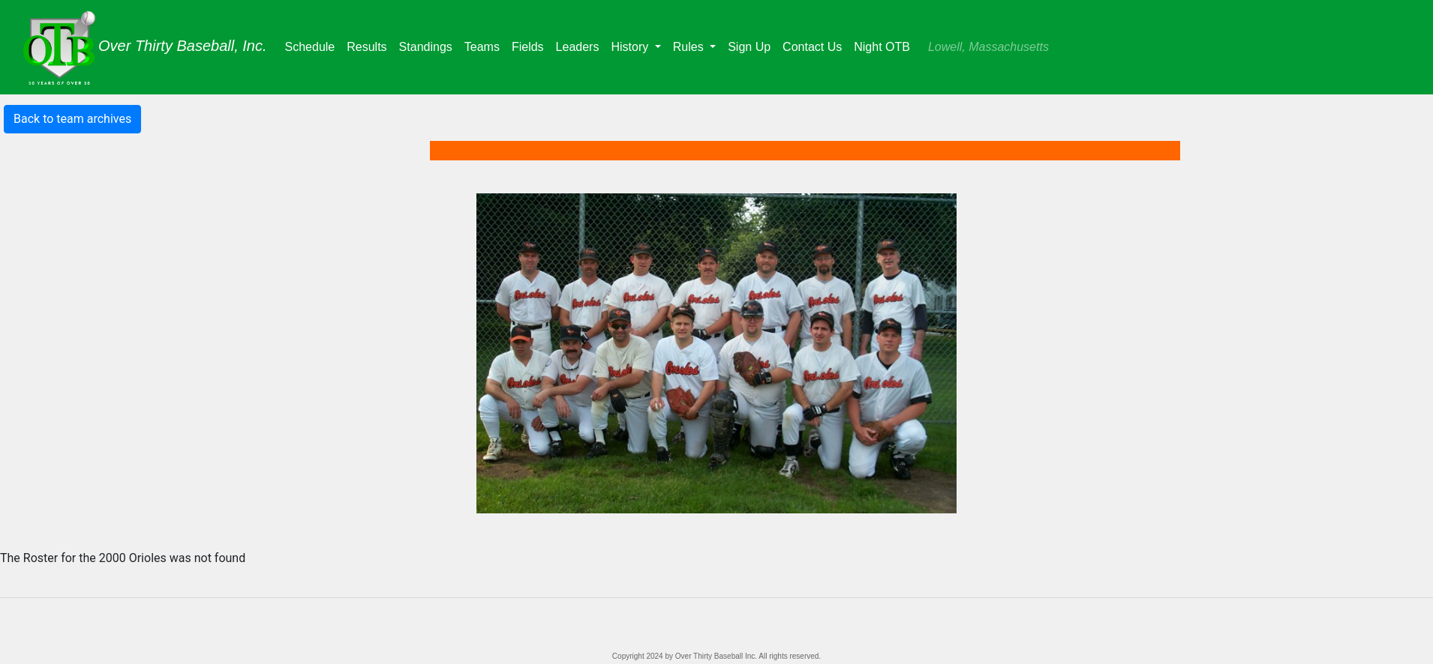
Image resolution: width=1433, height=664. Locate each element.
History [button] (631, 46)
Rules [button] (690, 46)
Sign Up (749, 46)
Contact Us (812, 46)
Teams (485, 45)
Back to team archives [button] (72, 119)
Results (369, 45)
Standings (428, 45)
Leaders (580, 45)
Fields (531, 45)
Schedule (313, 45)
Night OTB (882, 46)
